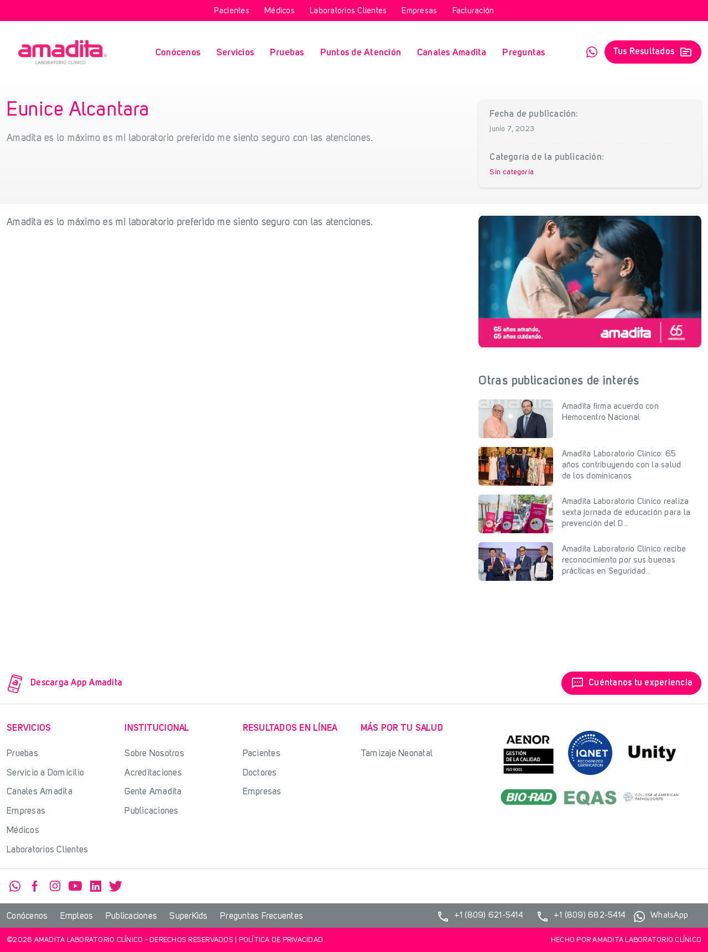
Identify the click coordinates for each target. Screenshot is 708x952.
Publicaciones (151, 811)
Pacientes (231, 11)
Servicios (235, 53)
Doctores (260, 773)
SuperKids (188, 916)
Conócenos (177, 53)
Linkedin (95, 886)
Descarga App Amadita (64, 683)
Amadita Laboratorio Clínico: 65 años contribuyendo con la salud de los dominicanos (621, 465)
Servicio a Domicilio (45, 773)
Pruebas (287, 53)
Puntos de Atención (361, 53)
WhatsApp (592, 52)
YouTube (75, 886)
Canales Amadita (452, 53)
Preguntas (523, 53)
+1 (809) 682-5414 (580, 916)
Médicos (279, 11)
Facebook (35, 886)
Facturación (473, 11)
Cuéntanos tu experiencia (631, 683)
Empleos (76, 916)
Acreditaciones (153, 773)
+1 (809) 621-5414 (479, 916)
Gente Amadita (152, 792)
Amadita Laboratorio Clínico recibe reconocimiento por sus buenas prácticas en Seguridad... (624, 560)
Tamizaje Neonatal (397, 753)
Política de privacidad (281, 940)
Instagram (55, 886)
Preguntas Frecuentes (261, 916)
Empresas (419, 11)
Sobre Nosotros (154, 753)
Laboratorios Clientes (348, 11)
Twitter (115, 886)
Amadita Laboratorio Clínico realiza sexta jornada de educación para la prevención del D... (626, 513)
